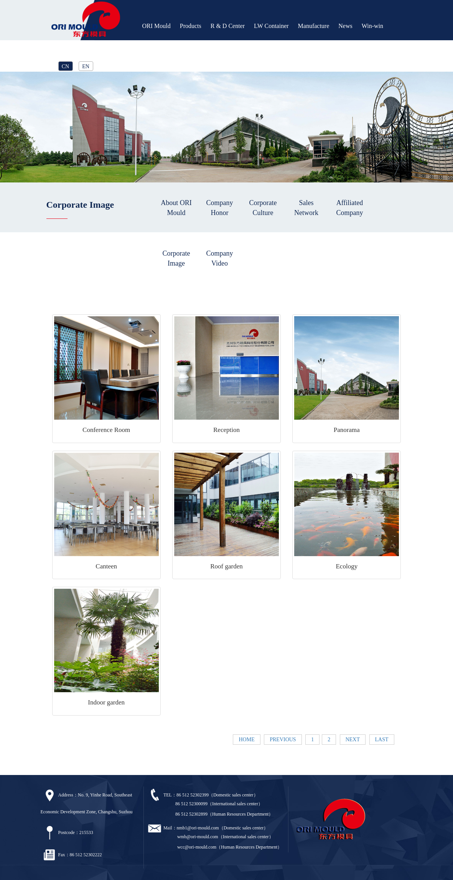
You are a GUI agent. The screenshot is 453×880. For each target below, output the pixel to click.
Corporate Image (176, 258)
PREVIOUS (283, 739)
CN (65, 66)
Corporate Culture (263, 208)
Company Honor (219, 208)
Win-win (372, 26)
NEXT (353, 739)
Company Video (219, 258)
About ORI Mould (176, 208)
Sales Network (306, 208)
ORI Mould (156, 26)
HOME (246, 739)
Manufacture (313, 26)
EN (85, 66)
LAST (382, 739)
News (345, 26)
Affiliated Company (349, 208)
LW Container (271, 26)
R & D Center (228, 26)
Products (190, 26)
